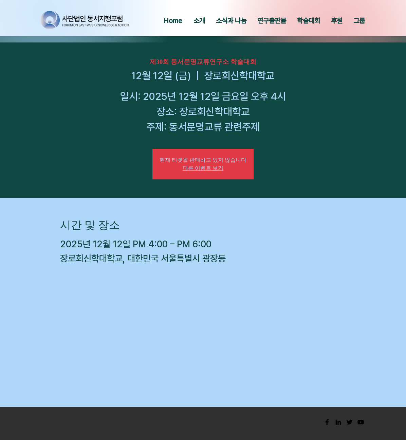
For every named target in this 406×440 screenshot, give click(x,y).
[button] (199, 20)
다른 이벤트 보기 (203, 168)
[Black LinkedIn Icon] (338, 422)
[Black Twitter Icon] (349, 422)
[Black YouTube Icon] (361, 422)
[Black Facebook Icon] (327, 422)
